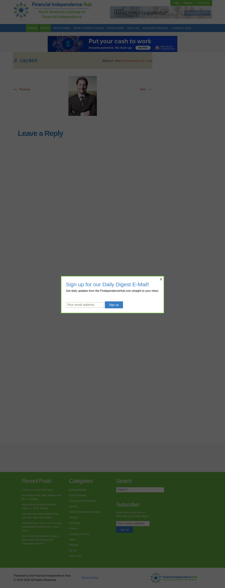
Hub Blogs (74, 522)
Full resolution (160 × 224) (137, 60)
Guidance (32, 28)
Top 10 (72, 550)
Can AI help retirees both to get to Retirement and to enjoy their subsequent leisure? (40, 540)
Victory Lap (133, 28)
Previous (21, 89)
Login (176, 2)
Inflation (73, 528)
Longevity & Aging (181, 28)
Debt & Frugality (61, 28)
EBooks (73, 506)
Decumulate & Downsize (155, 28)
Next (146, 89)
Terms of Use (89, 577)
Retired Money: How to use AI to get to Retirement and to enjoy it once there (42, 527)
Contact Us (203, 2)
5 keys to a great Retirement (37, 489)
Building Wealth (115, 28)
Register (188, 2)
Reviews (45, 28)
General (73, 517)
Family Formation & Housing (89, 28)
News (72, 539)
